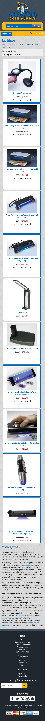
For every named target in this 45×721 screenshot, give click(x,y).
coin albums (19, 615)
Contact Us (22, 662)
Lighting (35, 44)
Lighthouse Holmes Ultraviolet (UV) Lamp (22, 488)
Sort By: (11, 54)
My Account (22, 673)
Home (4, 44)
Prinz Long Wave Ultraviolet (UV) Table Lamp (22, 126)
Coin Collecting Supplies (15, 44)
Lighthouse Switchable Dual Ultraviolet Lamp (22, 444)
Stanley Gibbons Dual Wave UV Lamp (22, 348)
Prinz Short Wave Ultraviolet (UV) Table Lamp (22, 170)
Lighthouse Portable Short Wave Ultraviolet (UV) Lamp (22, 532)
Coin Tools (28, 44)
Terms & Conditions (22, 644)
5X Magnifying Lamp (22, 93)
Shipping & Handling (22, 642)
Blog (22, 665)
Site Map (22, 649)
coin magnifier (27, 565)
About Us (22, 660)
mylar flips (29, 615)
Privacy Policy (22, 647)
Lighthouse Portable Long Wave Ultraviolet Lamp (22, 393)
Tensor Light (21, 312)
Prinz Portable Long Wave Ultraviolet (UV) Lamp (22, 216)
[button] (6, 34)
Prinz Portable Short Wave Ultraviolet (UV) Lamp (22, 259)
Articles (22, 640)
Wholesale (22, 676)
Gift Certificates (22, 652)
